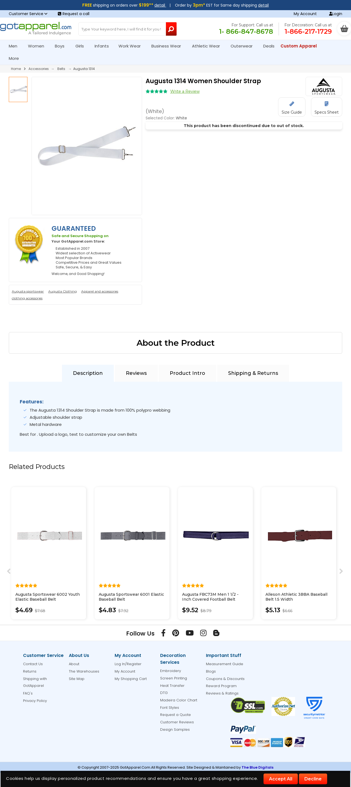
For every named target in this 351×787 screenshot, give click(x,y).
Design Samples (175, 729)
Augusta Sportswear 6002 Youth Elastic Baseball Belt (47, 597)
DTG (164, 692)
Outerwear (244, 46)
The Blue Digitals (257, 767)
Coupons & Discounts (225, 678)
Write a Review (185, 91)
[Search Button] (171, 29)
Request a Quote (175, 714)
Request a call (73, 13)
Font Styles (169, 707)
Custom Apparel (301, 46)
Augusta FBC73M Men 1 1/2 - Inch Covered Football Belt (210, 597)
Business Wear (168, 46)
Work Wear (131, 46)
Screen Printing (173, 678)
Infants (103, 46)
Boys (62, 46)
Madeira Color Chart (178, 700)
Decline (313, 779)
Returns (29, 671)
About (74, 664)
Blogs (211, 671)
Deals (268, 46)
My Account (305, 13)
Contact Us (33, 664)
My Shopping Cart (131, 678)
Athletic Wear (208, 46)
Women (38, 46)
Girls (82, 46)
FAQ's (28, 693)
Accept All (280, 779)
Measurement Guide (224, 664)
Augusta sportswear (28, 291)
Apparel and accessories (99, 291)
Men (15, 46)
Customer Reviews (177, 722)
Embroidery (170, 670)
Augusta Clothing (62, 291)
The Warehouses (84, 671)
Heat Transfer (172, 685)
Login (335, 13)
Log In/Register (128, 664)
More (16, 58)
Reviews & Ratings (222, 693)
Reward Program (221, 685)
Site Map (76, 678)
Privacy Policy (35, 700)
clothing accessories (27, 298)
